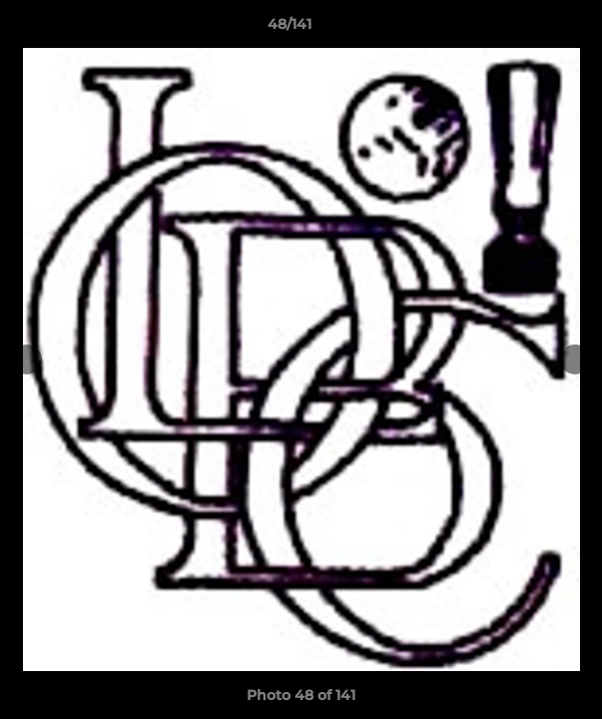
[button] (530, 29)
